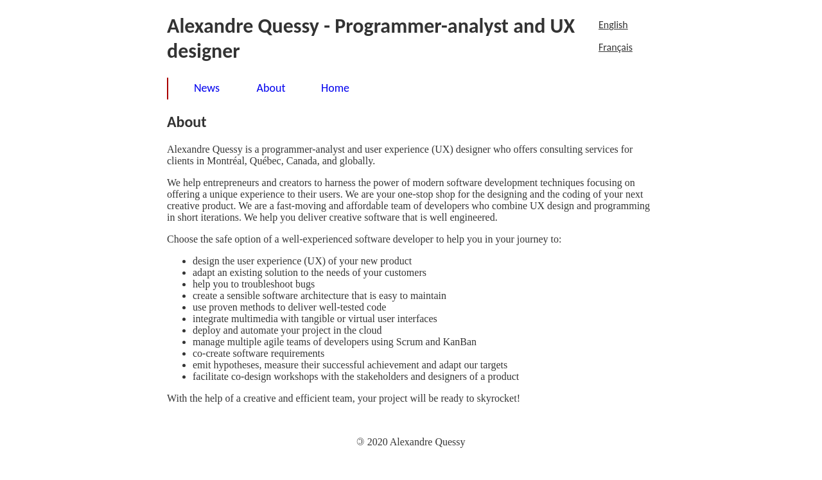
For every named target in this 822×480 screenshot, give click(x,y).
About (271, 88)
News (207, 88)
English (613, 25)
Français (616, 47)
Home (335, 88)
